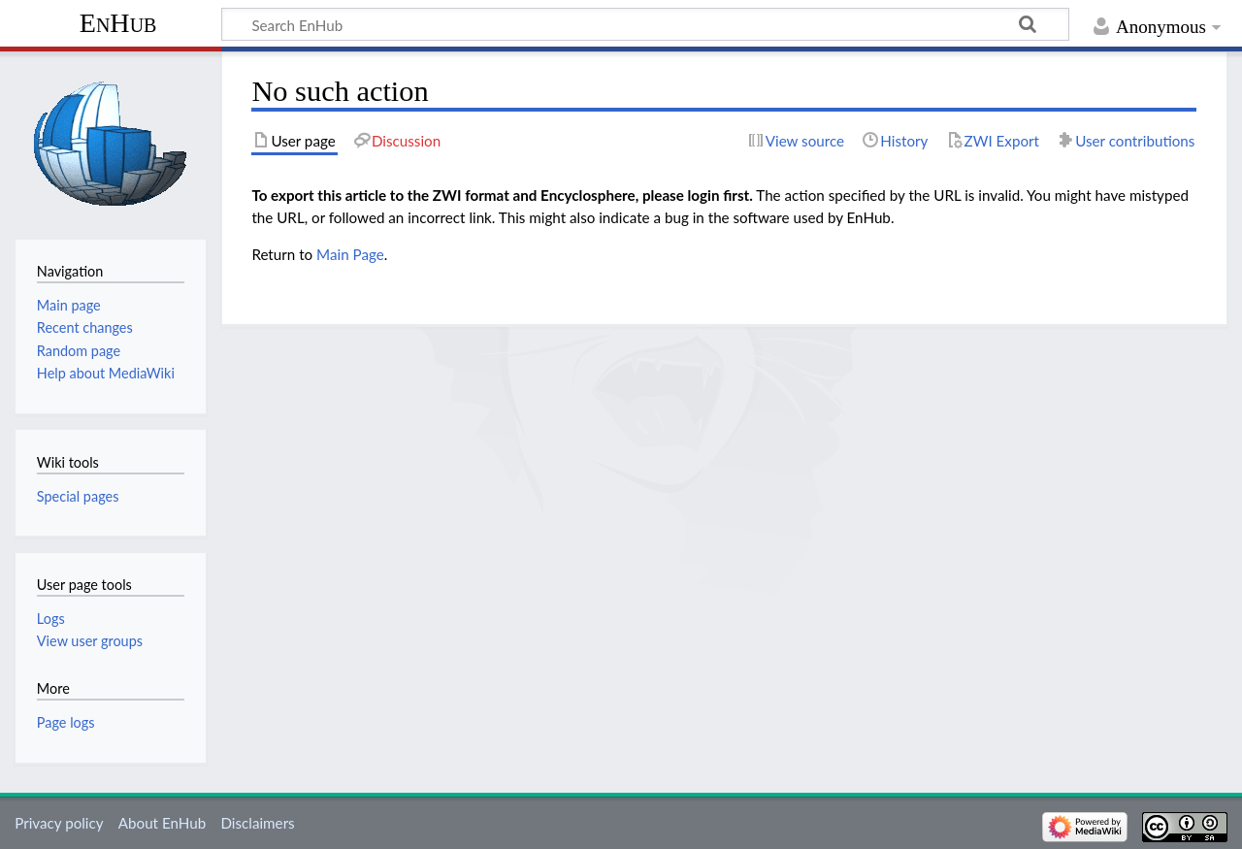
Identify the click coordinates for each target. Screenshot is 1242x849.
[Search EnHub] (645, 24)
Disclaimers (257, 823)
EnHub (118, 23)
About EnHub (162, 823)
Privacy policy (59, 823)
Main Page (350, 254)
